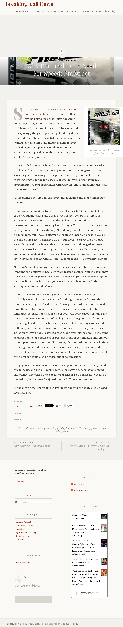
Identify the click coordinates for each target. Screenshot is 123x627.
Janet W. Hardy (80, 554)
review (103, 428)
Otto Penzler (79, 566)
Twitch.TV (20, 540)
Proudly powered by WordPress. (23, 624)
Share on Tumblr (25, 406)
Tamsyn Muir (79, 518)
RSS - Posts (77, 485)
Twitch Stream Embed (96, 11)
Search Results (25, 11)
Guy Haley (78, 536)
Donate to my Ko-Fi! (24, 525)
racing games (90, 428)
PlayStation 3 (68, 428)
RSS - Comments (80, 490)
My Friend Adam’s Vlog (25, 533)
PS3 (80, 428)
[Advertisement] (61, 36)
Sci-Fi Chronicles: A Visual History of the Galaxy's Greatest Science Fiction (85, 529)
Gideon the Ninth (79, 515)
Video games (43, 428)
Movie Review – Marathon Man (38, 444)
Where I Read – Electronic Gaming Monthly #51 (85, 446)
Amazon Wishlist (22, 562)
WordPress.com (69, 624)
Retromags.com (22, 536)
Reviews (30, 428)
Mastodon (19, 482)
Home (40, 11)
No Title (21, 577)
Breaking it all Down (29, 3)
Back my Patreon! (23, 522)
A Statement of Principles (63, 11)
